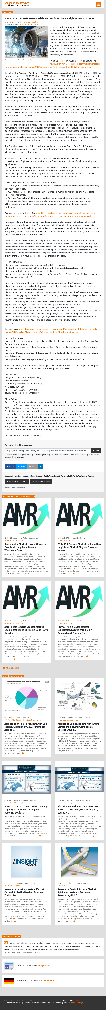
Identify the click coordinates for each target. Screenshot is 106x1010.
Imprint (9, 1003)
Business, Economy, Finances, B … (79, 718)
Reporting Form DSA (62, 1003)
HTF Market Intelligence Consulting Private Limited (23, 720)
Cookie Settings (77, 1003)
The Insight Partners (12, 886)
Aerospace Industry (65, 803)
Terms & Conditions (31, 1003)
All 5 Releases (10, 668)
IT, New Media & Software (75, 538)
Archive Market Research (28, 25)
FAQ (3, 1003)
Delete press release (17, 481)
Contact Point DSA (47, 1003)
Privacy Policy (18, 1003)
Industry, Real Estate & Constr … (25, 883)
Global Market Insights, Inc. (14, 803)
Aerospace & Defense (31, 22)
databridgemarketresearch (68, 720)
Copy (96, 451)
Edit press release (40, 481)
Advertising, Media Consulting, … (25, 538)
